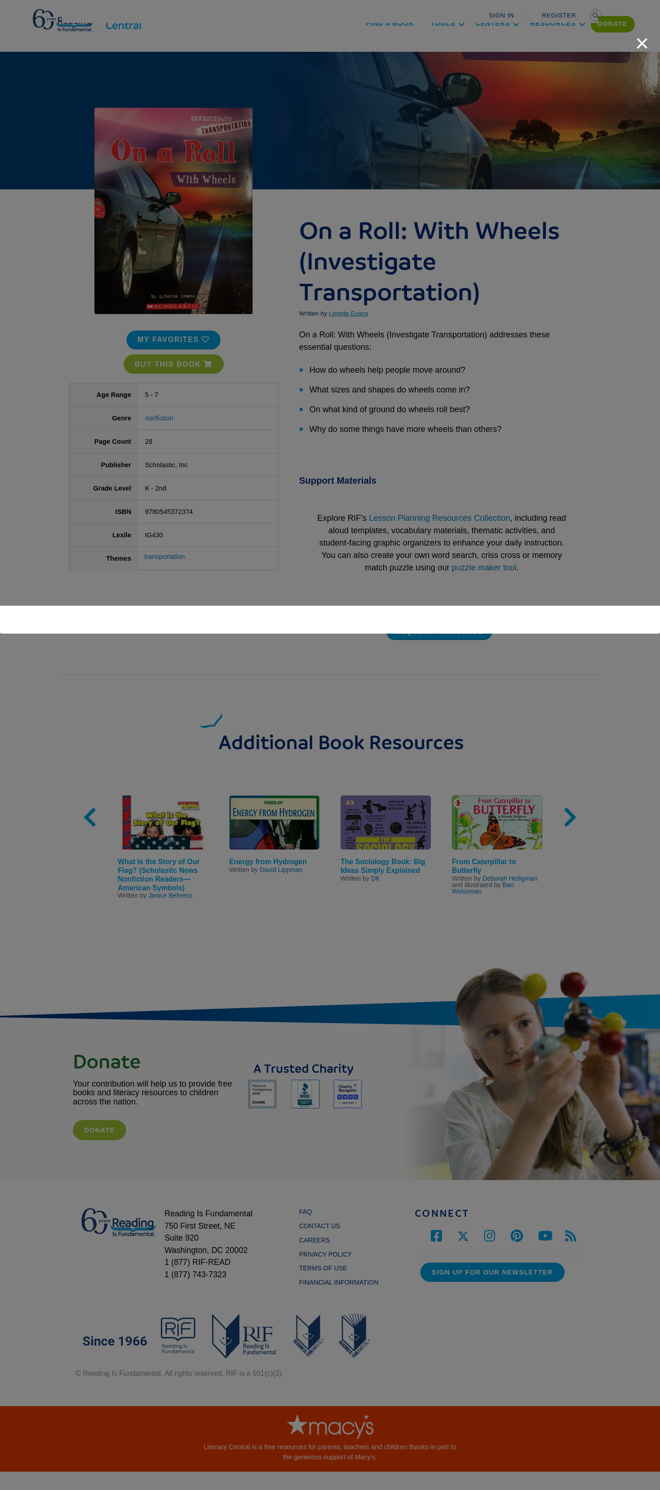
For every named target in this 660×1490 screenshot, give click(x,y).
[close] (642, 38)
